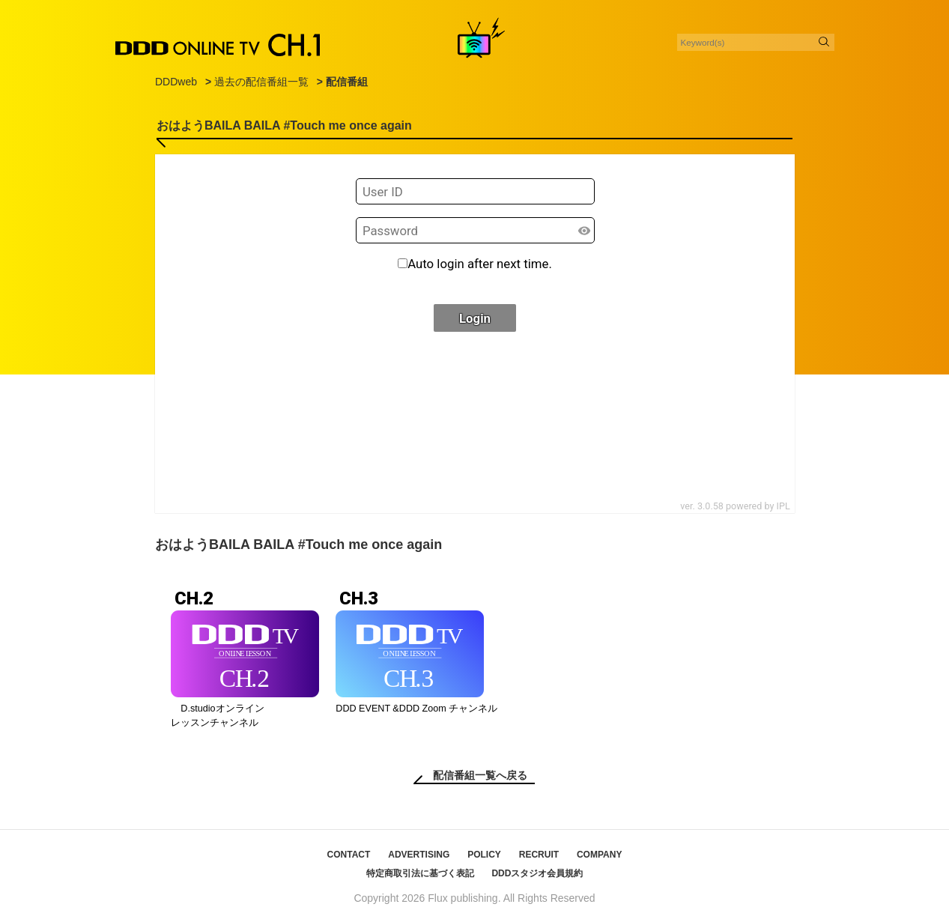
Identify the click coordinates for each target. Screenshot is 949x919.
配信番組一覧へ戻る (480, 775)
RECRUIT (539, 854)
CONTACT (349, 854)
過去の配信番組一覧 (261, 82)
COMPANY (599, 854)
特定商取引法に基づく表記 (420, 873)
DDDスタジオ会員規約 (537, 873)
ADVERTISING (418, 854)
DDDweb (176, 82)
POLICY (484, 854)
